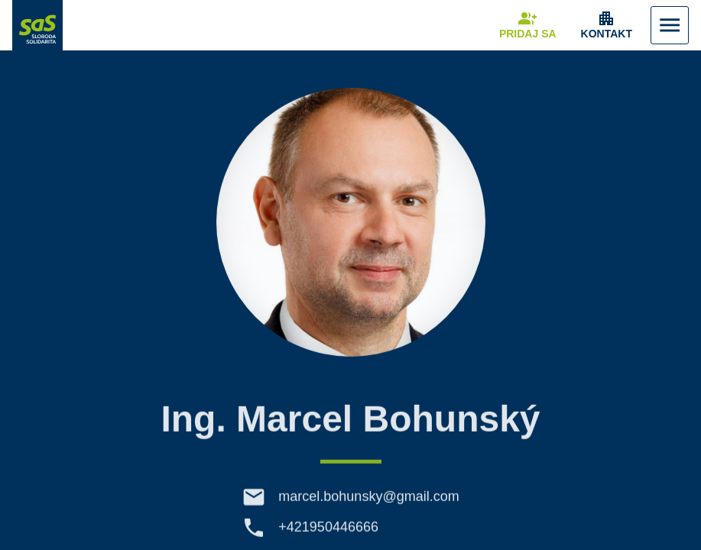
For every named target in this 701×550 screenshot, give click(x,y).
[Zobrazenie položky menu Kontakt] (606, 25)
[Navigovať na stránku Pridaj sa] (528, 25)
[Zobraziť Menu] (670, 25)
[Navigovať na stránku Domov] (37, 25)
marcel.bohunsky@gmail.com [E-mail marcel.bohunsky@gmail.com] (368, 501)
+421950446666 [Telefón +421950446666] (328, 531)
